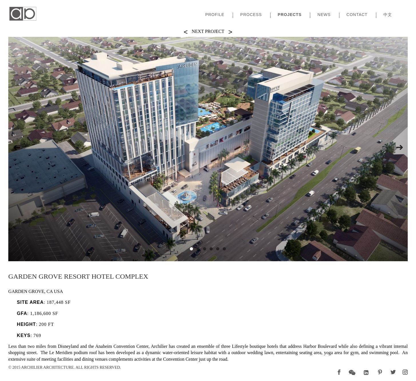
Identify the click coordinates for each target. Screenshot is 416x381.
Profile (214, 15)
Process (251, 15)
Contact (357, 15)
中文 (387, 15)
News (324, 15)
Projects (289, 15)
